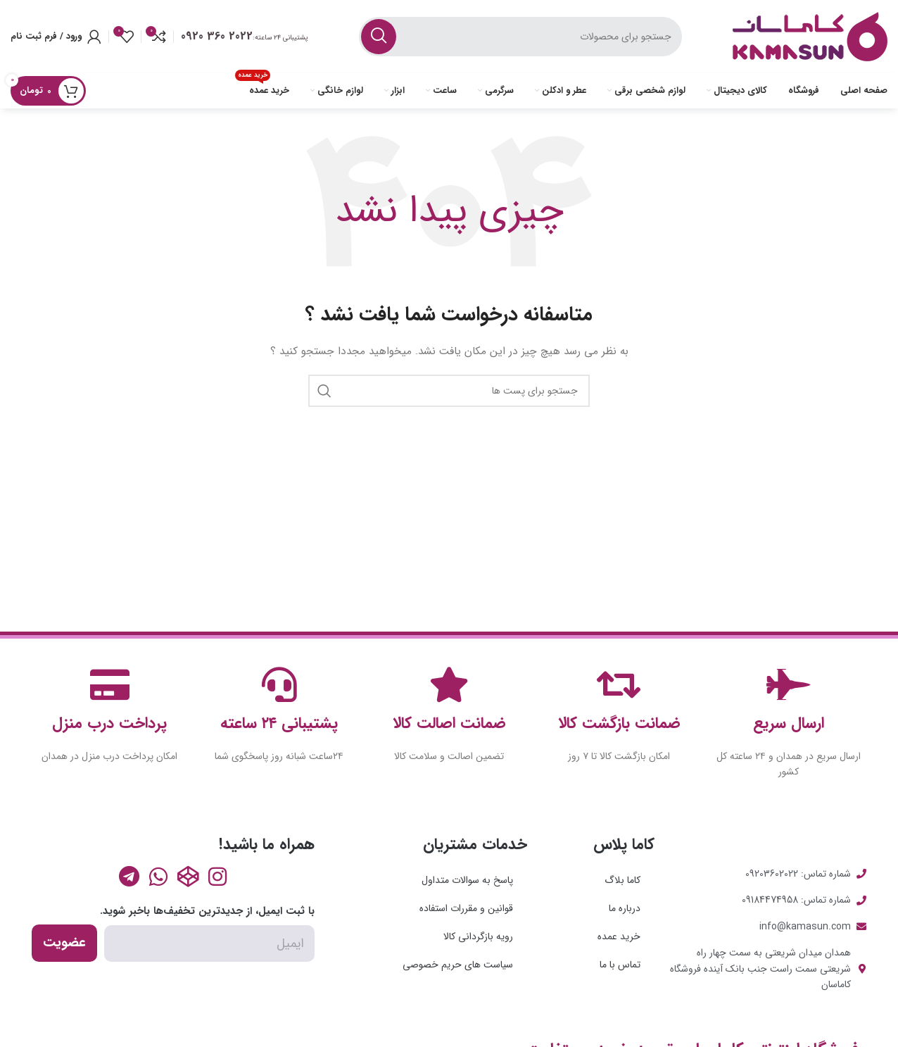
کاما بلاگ (622, 880)
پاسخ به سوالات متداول (467, 880)
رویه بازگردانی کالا (478, 936)
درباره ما (624, 908)
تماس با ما (620, 964)
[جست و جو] (520, 36)
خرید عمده (618, 936)
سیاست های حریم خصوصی (458, 964)
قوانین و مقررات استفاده (466, 908)
